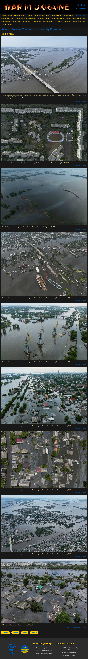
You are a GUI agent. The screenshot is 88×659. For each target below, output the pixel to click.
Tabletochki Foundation (68, 655)
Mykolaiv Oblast (71, 18)
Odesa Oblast (81, 18)
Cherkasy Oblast (19, 15)
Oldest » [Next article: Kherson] (34, 632)
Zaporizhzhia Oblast (79, 21)
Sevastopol (26, 21)
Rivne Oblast (17, 21)
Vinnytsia (68, 21)
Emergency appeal (41, 648)
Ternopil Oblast (48, 21)
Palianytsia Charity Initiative (70, 652)
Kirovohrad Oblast (21, 18)
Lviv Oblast (40, 18)
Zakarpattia (59, 21)
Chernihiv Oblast (6, 15)
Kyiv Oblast (32, 18)
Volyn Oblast (60, 18)
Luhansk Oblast (50, 18)
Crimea (29, 15)
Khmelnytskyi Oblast (7, 18)
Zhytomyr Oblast (6, 24)
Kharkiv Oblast (69, 15)
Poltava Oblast (6, 21)
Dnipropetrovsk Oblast (42, 15)
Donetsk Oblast (56, 15)
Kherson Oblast (81, 15)
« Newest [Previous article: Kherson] (5, 632)
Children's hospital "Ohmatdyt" (44, 653)
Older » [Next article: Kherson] (25, 632)
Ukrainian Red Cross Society (44, 650)
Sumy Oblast (37, 21)
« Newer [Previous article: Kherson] (15, 632)
